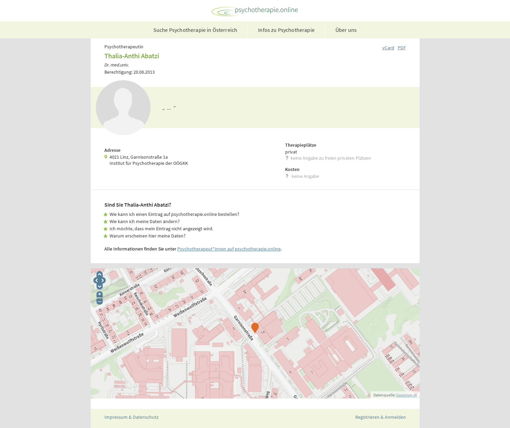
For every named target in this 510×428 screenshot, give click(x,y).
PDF (402, 48)
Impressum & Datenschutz (131, 417)
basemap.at (406, 395)
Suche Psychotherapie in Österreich (195, 29)
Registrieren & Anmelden (380, 417)
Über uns (346, 29)
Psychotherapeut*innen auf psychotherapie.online (229, 249)
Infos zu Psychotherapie (286, 29)
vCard (388, 48)
